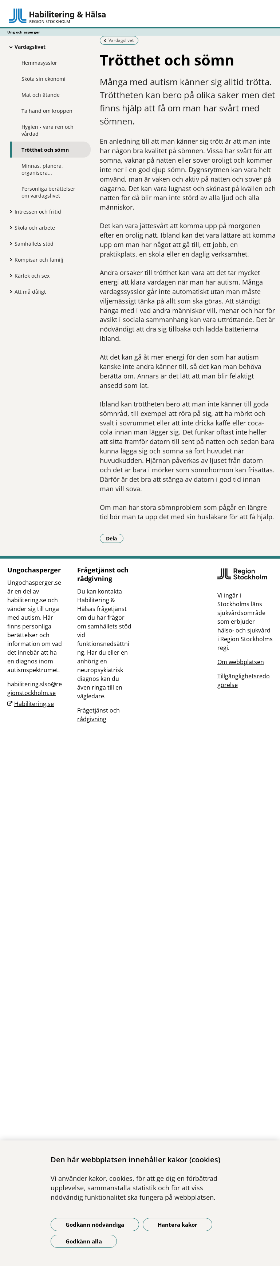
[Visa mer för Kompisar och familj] (9, 259)
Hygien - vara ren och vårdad (47, 130)
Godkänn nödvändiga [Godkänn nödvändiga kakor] (95, 1224)
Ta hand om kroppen (46, 110)
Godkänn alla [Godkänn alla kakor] (84, 1241)
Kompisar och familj (39, 259)
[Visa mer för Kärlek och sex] (9, 275)
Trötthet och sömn (45, 149)
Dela (114, 538)
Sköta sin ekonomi (43, 78)
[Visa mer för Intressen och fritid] (9, 211)
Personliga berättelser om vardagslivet (48, 192)
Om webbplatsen (240, 662)
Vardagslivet (30, 46)
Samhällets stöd (34, 243)
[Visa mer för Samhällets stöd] (9, 243)
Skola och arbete (35, 227)
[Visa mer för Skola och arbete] (9, 227)
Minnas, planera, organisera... (42, 169)
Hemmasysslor (39, 62)
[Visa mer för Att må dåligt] (9, 291)
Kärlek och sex (32, 275)
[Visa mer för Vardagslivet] (9, 47)
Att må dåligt (30, 291)
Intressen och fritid (38, 211)
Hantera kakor (177, 1224)
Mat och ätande (40, 94)
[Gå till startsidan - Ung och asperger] (140, 15)
